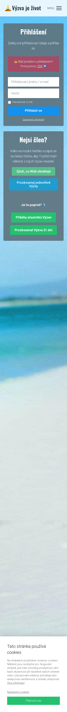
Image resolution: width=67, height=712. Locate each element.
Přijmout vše (33, 700)
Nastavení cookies (18, 692)
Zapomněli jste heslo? (33, 119)
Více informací (15, 683)
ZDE (40, 66)
